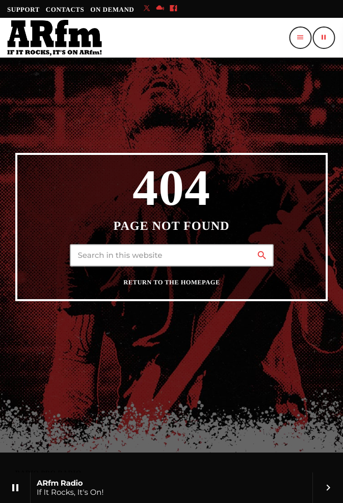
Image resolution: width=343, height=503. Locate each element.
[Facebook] (173, 9)
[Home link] (54, 38)
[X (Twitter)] (147, 9)
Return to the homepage (171, 282)
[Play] (323, 38)
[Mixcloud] (160, 9)
